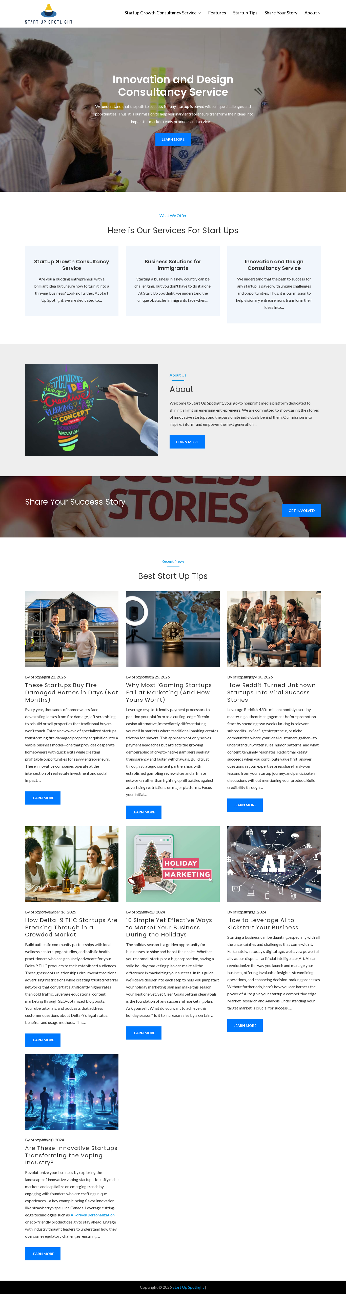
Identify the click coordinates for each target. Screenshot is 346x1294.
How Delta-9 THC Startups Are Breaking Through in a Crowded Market (71, 927)
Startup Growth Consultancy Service (163, 12)
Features (217, 12)
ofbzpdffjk (40, 677)
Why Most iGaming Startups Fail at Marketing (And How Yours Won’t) (169, 693)
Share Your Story (280, 12)
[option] (173, 110)
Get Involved (302, 511)
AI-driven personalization (93, 1215)
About (312, 12)
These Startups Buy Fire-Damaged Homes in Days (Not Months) (71, 693)
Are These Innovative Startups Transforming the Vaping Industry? (71, 1155)
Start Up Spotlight (188, 1287)
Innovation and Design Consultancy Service (173, 86)
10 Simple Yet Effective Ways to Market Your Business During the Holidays (169, 927)
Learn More (173, 139)
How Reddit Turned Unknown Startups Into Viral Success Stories (271, 693)
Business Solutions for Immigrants (173, 265)
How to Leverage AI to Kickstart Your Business (262, 924)
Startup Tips (245, 12)
